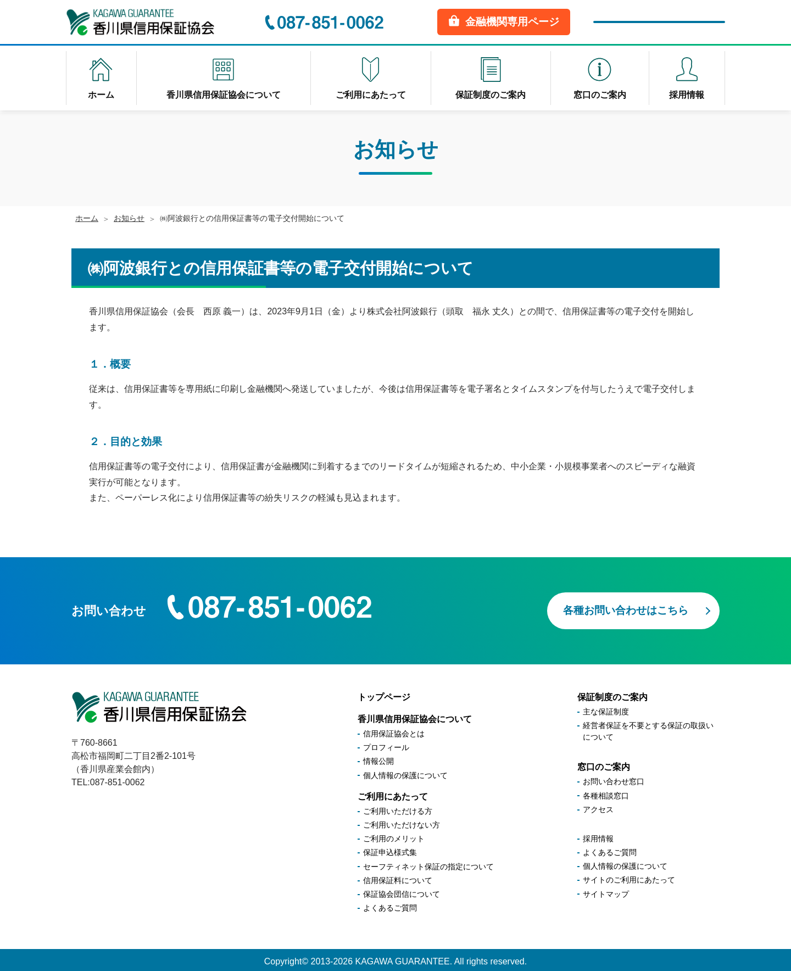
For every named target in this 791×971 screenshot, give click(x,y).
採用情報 (598, 834)
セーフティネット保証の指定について (428, 862)
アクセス (598, 805)
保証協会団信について (401, 890)
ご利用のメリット (394, 835)
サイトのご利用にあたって (629, 876)
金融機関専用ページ (504, 21)
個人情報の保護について (405, 771)
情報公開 (378, 757)
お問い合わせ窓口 (613, 778)
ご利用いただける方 (397, 807)
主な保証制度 (606, 708)
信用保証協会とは (394, 730)
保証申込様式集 (390, 849)
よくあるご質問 (390, 904)
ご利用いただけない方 (401, 821)
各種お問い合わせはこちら (625, 606)
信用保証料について (397, 876)
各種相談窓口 (606, 791)
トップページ (384, 693)
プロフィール (386, 744)
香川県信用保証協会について (415, 715)
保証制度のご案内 (612, 693)
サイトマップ (606, 890)
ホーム (86, 218)
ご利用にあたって (393, 792)
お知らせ (129, 218)
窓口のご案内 (603, 763)
